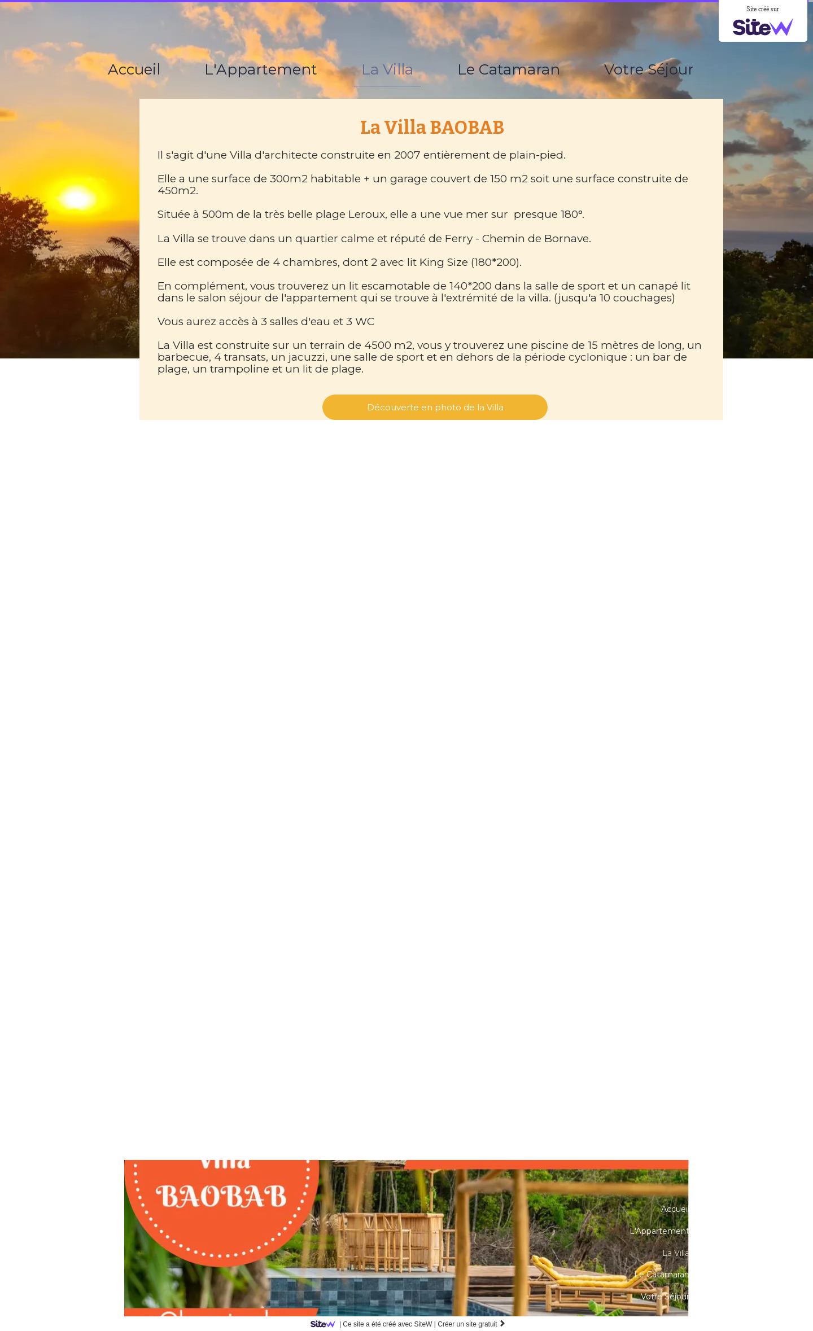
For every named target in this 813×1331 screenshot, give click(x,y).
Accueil (134, 69)
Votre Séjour (649, 69)
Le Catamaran (508, 69)
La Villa (387, 69)
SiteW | (375, 1324)
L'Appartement (260, 69)
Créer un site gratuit (472, 1324)
